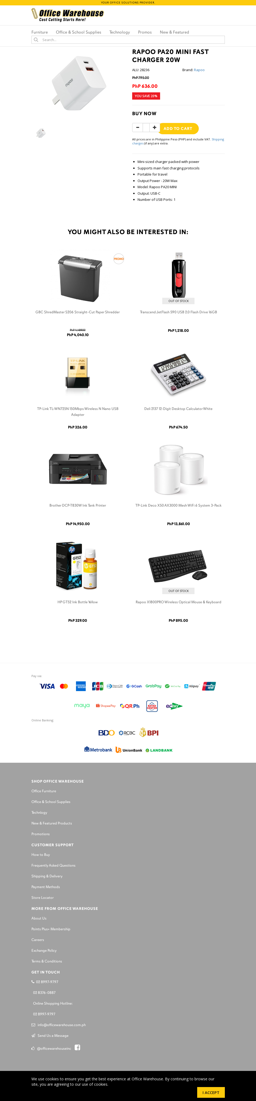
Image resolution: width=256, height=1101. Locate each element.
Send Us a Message (49, 1036)
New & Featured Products (51, 824)
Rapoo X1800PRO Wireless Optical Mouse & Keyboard (178, 602)
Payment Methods (45, 887)
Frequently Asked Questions (53, 866)
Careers (37, 940)
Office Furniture (43, 791)
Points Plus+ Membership (50, 929)
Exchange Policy (44, 951)
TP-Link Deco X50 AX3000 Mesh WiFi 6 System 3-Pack (178, 506)
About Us (38, 919)
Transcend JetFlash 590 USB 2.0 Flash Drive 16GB (178, 312)
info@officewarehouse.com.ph (58, 1025)
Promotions (40, 834)
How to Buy (40, 855)
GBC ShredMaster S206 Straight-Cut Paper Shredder (77, 312)
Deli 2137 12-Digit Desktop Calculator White (178, 409)
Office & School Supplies (50, 802)
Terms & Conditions (46, 962)
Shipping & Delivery (47, 876)
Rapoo (199, 69)
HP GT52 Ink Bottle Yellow (77, 602)
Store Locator (42, 898)
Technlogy (39, 813)
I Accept (211, 1092)
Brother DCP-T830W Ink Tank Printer (77, 506)
